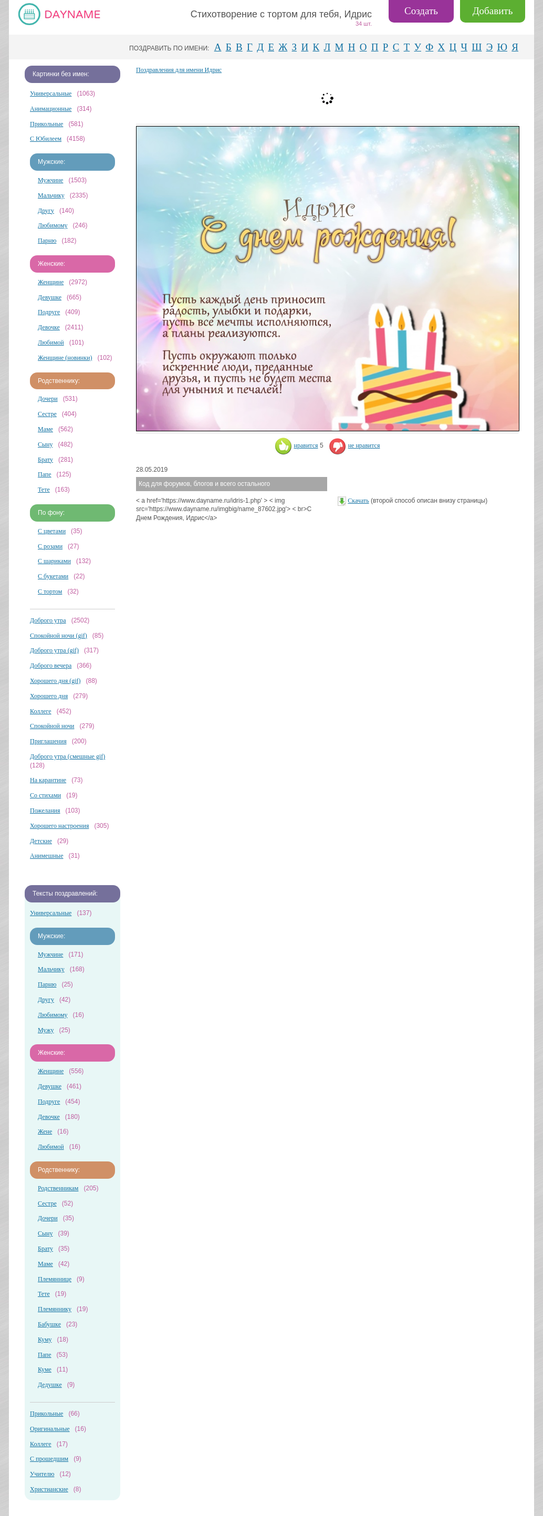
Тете (44, 489)
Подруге (49, 312)
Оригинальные (50, 1428)
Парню (47, 240)
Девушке (49, 297)
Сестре (47, 414)
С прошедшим (49, 1458)
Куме (44, 1369)
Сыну (45, 444)
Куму (45, 1339)
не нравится (354, 445)
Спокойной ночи (52, 726)
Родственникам (58, 1188)
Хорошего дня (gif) (55, 680)
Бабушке (49, 1324)
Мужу (46, 1030)
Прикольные (46, 124)
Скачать (358, 500)
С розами (50, 546)
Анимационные (50, 108)
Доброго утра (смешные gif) (67, 756)
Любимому (53, 225)
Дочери (48, 398)
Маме (45, 429)
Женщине (51, 282)
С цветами (52, 531)
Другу (46, 210)
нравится (296, 445)
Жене (45, 1131)
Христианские (49, 1489)
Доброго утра (48, 620)
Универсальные (50, 93)
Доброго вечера (50, 665)
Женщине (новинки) (65, 357)
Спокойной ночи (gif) (58, 635)
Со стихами (45, 795)
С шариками (54, 561)
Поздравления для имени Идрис (179, 70)
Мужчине (50, 180)
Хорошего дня (49, 696)
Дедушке (50, 1384)
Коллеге (40, 711)
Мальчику (51, 195)
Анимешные (46, 855)
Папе (44, 474)
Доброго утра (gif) (54, 650)
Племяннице (54, 1279)
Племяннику (54, 1309)
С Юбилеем (45, 138)
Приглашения (48, 741)
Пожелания (45, 810)
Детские (41, 841)
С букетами (53, 576)
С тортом (50, 591)
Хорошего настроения (59, 825)
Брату (45, 459)
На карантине (48, 780)
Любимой (51, 342)
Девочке (49, 327)
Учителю (42, 1474)
